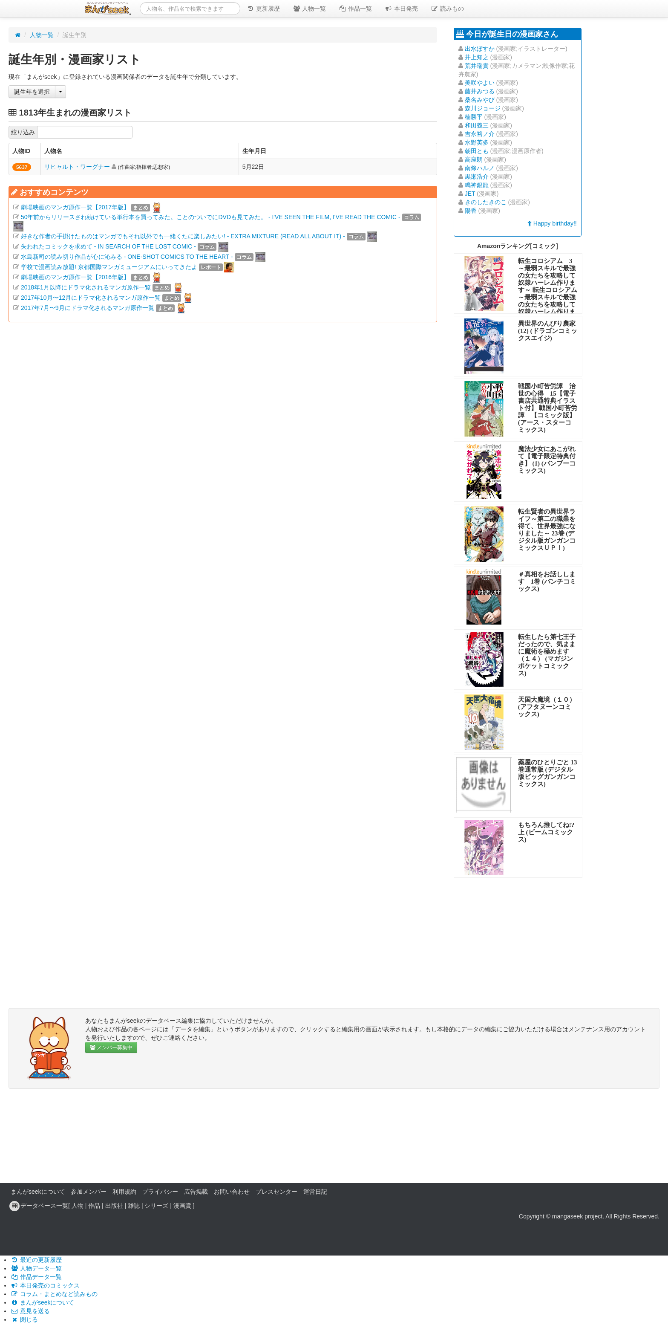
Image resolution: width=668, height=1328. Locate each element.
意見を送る (30, 1311)
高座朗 (474, 159)
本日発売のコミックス (45, 1285)
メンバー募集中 (111, 1047)
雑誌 (134, 1205)
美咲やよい (480, 82)
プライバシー (160, 1191)
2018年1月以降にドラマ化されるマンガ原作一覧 (86, 287)
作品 (94, 1205)
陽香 (471, 210)
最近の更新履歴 (36, 1259)
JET (470, 193)
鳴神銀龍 (477, 185)
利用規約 (124, 1191)
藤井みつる (480, 91)
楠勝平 (474, 116)
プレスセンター (276, 1191)
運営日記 (315, 1191)
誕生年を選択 (32, 91)
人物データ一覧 (36, 1268)
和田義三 (477, 125)
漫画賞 (182, 1205)
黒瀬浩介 (477, 176)
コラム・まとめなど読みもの (54, 1293)
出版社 (114, 1205)
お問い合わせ (232, 1191)
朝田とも (477, 151)
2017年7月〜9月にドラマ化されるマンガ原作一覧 (87, 307)
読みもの (447, 8)
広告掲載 (196, 1191)
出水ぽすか (480, 48)
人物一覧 (309, 8)
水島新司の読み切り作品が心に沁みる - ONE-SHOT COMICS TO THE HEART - (127, 256)
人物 (78, 1205)
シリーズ (156, 1205)
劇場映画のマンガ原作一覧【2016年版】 (75, 277)
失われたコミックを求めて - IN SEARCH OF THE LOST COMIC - (108, 246)
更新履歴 (263, 8)
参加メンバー (89, 1191)
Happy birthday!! (552, 223)
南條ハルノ (480, 168)
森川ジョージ (483, 108)
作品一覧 (355, 8)
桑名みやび (480, 99)
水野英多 (477, 142)
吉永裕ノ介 (480, 133)
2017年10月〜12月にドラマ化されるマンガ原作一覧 (91, 297)
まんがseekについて (38, 1191)
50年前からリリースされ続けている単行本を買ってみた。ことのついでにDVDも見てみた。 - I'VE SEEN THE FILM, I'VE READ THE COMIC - (210, 217)
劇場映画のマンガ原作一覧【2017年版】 (75, 207)
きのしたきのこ (486, 202)
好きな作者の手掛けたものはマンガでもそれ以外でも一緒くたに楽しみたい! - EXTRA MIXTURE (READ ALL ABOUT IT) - (183, 236)
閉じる (24, 1319)
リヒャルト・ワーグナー (77, 166)
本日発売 (401, 8)
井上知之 (477, 57)
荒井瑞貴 (477, 65)
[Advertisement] (223, 431)
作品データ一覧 (36, 1276)
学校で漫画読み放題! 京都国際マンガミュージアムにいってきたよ (109, 266)
